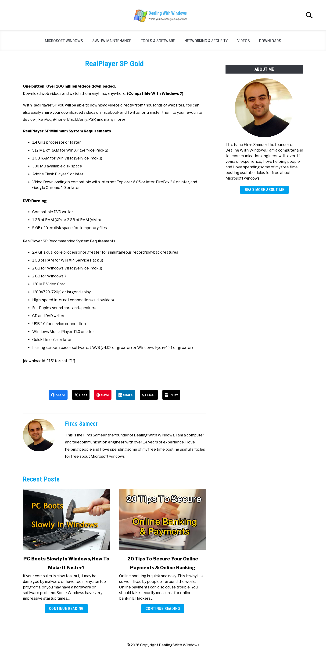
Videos (243, 40)
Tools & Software (158, 40)
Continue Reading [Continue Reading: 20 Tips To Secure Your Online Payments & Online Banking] (163, 608)
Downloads (270, 40)
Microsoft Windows (64, 40)
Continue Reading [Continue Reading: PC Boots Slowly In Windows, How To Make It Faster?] (66, 608)
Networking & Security (206, 40)
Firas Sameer (81, 424)
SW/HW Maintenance (111, 40)
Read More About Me (264, 190)
